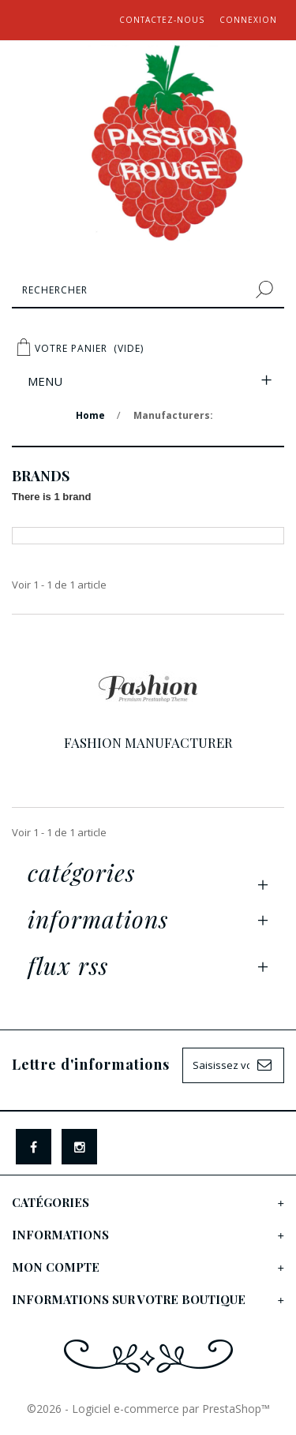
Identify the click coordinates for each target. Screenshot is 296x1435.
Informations (98, 919)
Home (90, 415)
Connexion (248, 19)
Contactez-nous (161, 19)
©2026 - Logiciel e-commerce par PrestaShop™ (148, 1408)
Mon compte (55, 1267)
